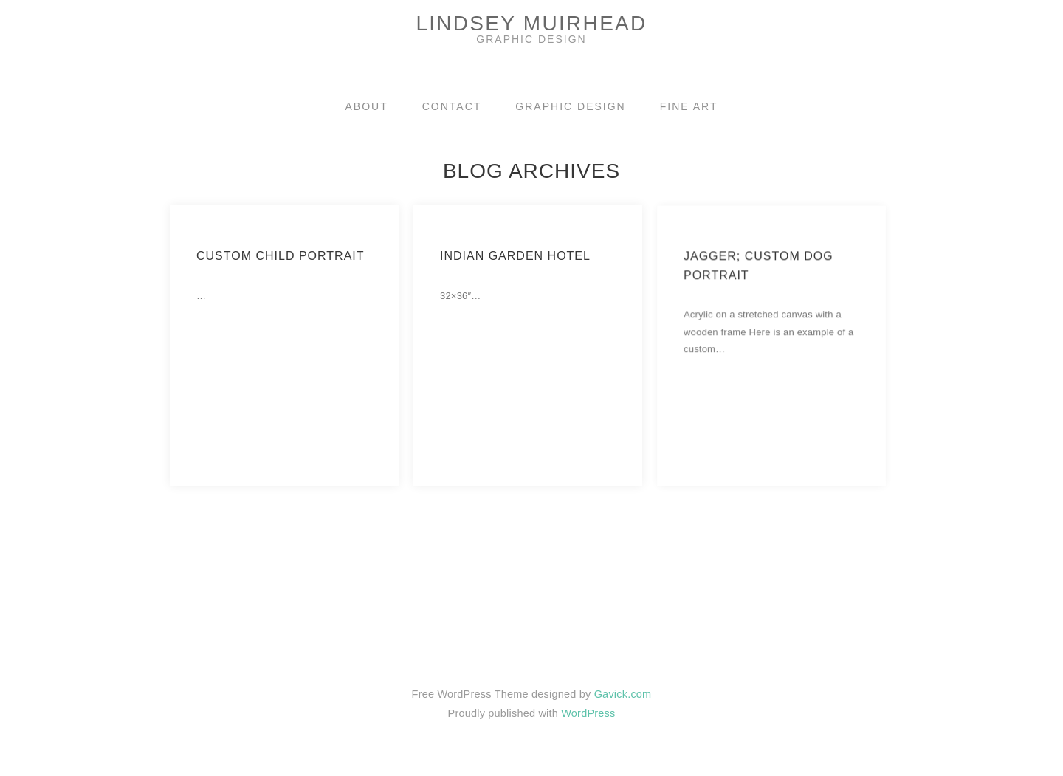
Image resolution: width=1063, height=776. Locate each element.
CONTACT (452, 106)
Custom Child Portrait (280, 256)
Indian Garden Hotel (515, 256)
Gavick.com (623, 694)
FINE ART (689, 106)
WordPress (588, 713)
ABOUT (366, 106)
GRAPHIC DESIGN (570, 106)
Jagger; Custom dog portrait (759, 277)
